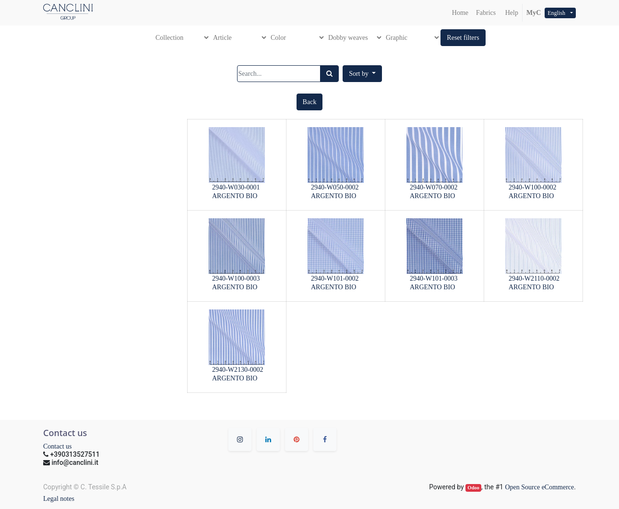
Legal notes (58, 498)
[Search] (329, 73)
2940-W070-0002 (434, 187)
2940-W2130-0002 (237, 369)
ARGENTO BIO (234, 196)
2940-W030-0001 (236, 187)
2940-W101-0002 (335, 278)
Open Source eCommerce (539, 487)
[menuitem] (460, 13)
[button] (462, 37)
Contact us (57, 446)
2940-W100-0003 (236, 278)
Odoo (473, 487)
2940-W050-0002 (335, 187)
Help (510, 12)
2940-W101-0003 (434, 278)
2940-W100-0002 (533, 187)
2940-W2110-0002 (534, 278)
